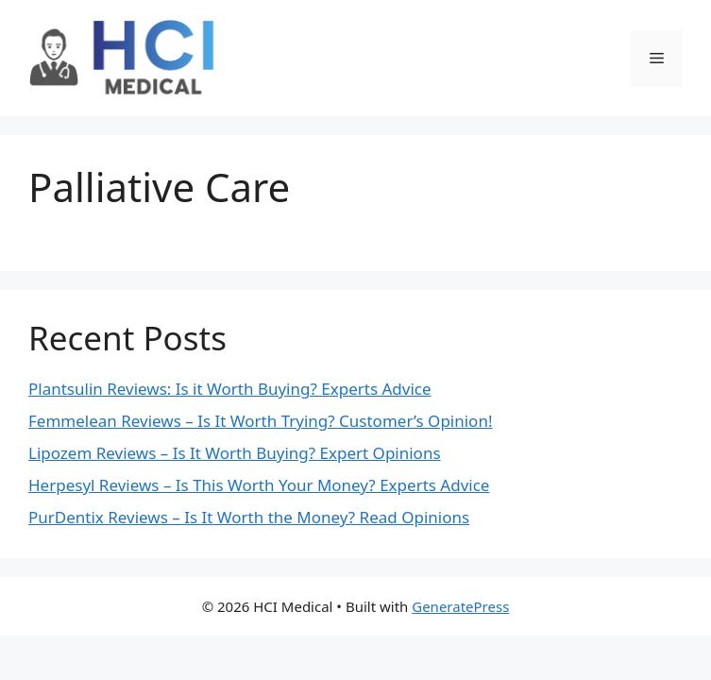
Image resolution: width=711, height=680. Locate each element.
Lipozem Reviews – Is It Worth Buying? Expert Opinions (234, 453)
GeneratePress (460, 606)
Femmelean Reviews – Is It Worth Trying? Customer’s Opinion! (260, 421)
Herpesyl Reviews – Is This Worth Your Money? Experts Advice (258, 485)
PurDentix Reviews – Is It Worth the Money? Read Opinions (248, 517)
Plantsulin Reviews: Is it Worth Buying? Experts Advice (230, 389)
